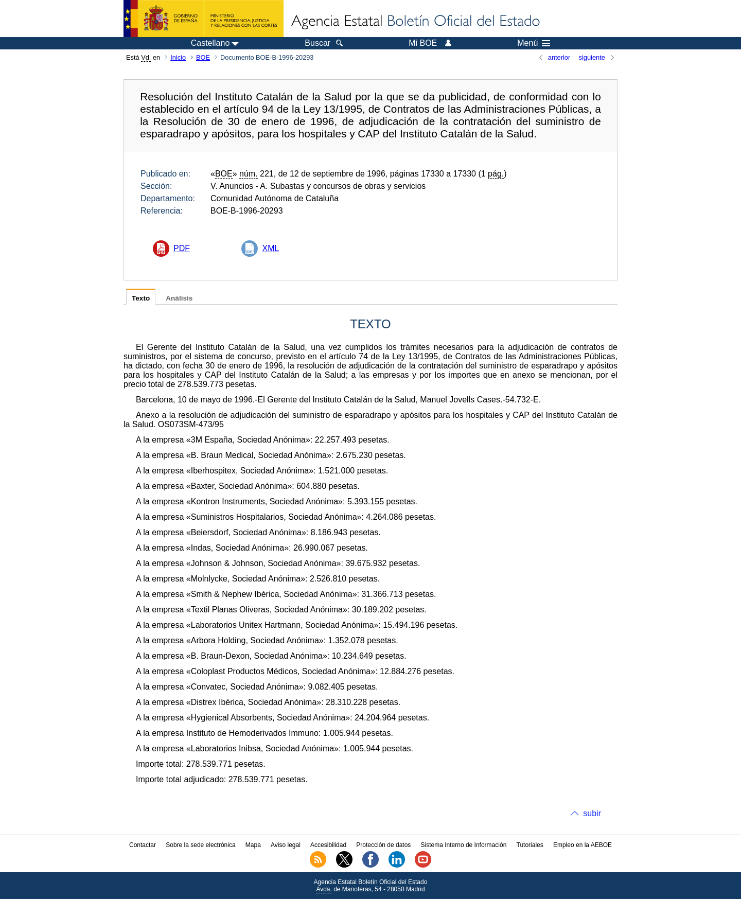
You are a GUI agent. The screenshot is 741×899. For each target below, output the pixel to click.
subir (592, 813)
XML (270, 248)
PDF (181, 248)
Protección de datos (383, 845)
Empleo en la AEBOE (582, 845)
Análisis (179, 298)
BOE (203, 57)
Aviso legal (286, 845)
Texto (141, 298)
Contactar (142, 845)
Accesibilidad (328, 845)
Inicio (178, 57)
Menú (533, 43)
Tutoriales (530, 845)
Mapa (253, 845)
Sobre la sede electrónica (200, 845)
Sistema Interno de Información (464, 845)
